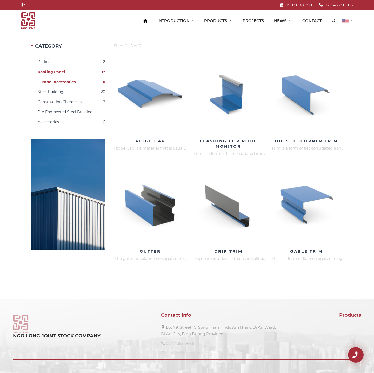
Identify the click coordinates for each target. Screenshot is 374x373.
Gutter (150, 251)
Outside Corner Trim (306, 140)
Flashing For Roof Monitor (228, 143)
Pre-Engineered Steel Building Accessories (71, 118)
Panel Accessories (73, 82)
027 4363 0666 (336, 5)
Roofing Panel (71, 72)
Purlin (71, 62)
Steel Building (71, 92)
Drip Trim (228, 251)
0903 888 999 (296, 5)
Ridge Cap (150, 140)
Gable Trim (306, 251)
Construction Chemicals (71, 102)
